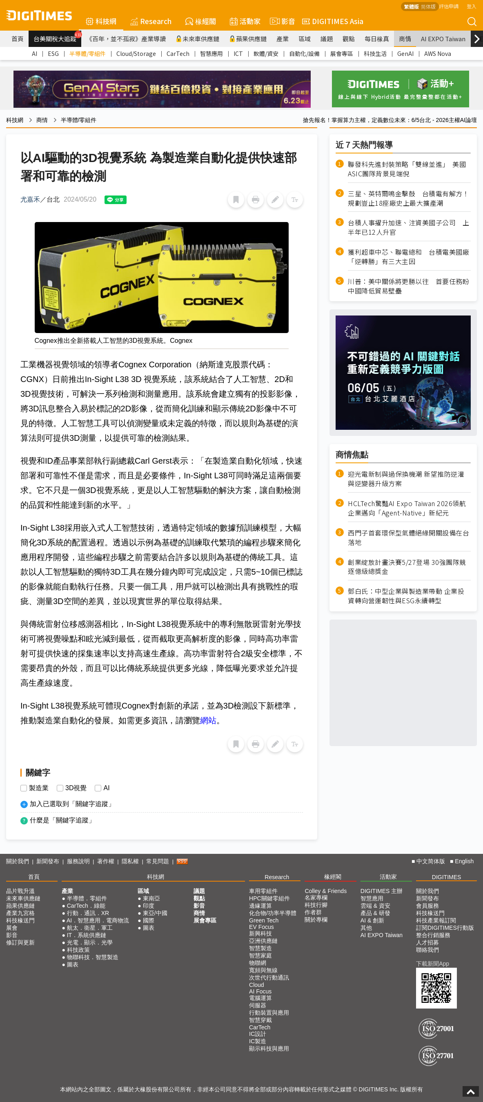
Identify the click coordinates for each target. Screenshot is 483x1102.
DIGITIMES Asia (332, 21)
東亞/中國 (155, 913)
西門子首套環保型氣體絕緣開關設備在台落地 (408, 537)
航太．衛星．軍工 (90, 927)
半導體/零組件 (87, 53)
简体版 (428, 6)
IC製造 (257, 1041)
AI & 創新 (372, 920)
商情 (405, 38)
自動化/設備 (304, 53)
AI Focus (260, 991)
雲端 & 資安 (375, 905)
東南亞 (151, 898)
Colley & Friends (326, 891)
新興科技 (260, 933)
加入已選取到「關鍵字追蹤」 (72, 803)
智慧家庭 (260, 955)
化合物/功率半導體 (272, 913)
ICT (238, 53)
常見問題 (157, 861)
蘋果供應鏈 (248, 38)
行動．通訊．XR (88, 913)
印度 (148, 905)
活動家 (245, 21)
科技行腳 (316, 905)
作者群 (313, 912)
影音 (281, 21)
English (464, 861)
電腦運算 (260, 998)
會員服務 (427, 905)
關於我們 (17, 861)
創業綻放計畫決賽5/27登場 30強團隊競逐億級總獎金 (407, 567)
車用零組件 (263, 891)
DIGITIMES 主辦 (382, 891)
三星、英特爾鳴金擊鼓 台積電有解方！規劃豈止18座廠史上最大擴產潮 (408, 198)
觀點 (349, 38)
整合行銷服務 (433, 935)
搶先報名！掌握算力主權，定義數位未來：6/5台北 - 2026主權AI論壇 (390, 120)
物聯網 (257, 963)
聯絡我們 (427, 949)
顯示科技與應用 (269, 1048)
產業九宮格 (20, 913)
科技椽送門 (20, 920)
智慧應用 (211, 53)
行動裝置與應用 (269, 1012)
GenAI (405, 53)
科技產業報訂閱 (436, 920)
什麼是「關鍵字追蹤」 (62, 820)
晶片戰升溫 (20, 891)
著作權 (105, 861)
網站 (208, 720)
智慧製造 (260, 948)
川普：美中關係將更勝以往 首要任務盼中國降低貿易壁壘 (408, 286)
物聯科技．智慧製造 (92, 957)
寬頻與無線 (263, 970)
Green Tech (263, 920)
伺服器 (257, 1005)
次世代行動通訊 (269, 977)
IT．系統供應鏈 (86, 935)
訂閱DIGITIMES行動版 (445, 927)
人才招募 (427, 942)
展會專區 (341, 53)
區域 (304, 38)
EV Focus (261, 927)
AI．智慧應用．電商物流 (98, 920)
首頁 (17, 38)
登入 (471, 5)
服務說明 (78, 861)
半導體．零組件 (87, 898)
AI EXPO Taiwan (443, 38)
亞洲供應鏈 (263, 941)
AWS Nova (437, 53)
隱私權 (130, 861)
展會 (12, 927)
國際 (148, 920)
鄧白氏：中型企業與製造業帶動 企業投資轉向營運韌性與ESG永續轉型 (406, 596)
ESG (53, 53)
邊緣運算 (260, 905)
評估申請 (449, 5)
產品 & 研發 (375, 913)
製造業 (39, 788)
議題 (327, 38)
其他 (366, 927)
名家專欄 (316, 897)
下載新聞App (432, 963)
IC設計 (257, 1034)
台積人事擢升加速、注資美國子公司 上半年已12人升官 (408, 227)
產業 (282, 38)
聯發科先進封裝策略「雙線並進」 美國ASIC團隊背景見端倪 (407, 169)
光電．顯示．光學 (90, 942)
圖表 (72, 964)
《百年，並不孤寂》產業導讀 (126, 38)
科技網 (101, 21)
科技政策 (78, 949)
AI (34, 53)
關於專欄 (316, 919)
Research (150, 21)
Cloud (256, 985)
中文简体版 (430, 861)
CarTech (178, 53)
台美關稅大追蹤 (57, 37)
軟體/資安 (266, 53)
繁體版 (411, 6)
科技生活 (375, 53)
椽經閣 (200, 21)
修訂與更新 (20, 942)
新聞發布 (47, 861)
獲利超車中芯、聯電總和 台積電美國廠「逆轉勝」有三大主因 (408, 256)
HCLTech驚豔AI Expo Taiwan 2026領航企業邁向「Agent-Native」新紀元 (407, 508)
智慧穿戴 (260, 1020)
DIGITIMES (446, 877)
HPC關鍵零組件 (269, 898)
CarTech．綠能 (86, 905)
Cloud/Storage (136, 53)
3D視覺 (76, 788)
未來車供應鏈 (197, 38)
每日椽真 (377, 38)
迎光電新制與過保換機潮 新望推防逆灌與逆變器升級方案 (406, 478)
